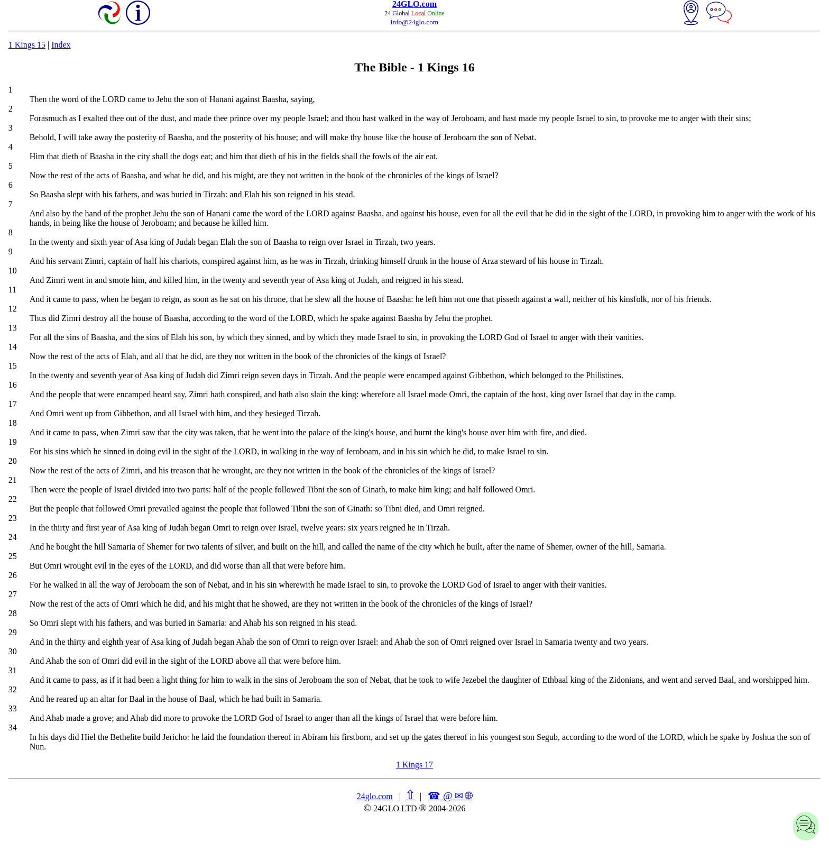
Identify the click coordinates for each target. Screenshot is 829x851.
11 (12, 289)
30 (12, 651)
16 (12, 384)
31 (12, 670)
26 (12, 575)
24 (12, 537)
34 (12, 727)
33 (12, 708)
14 (12, 346)
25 (12, 556)
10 (12, 270)
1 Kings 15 (26, 44)
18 (12, 422)
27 (12, 594)
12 (12, 308)
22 (12, 499)
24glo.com (375, 796)
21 (12, 479)
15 (12, 365)
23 (12, 518)
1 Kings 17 (414, 764)
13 (12, 327)
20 (12, 460)
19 (12, 441)
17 (12, 403)
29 (12, 632)
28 (12, 613)
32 (12, 689)
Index (60, 44)
